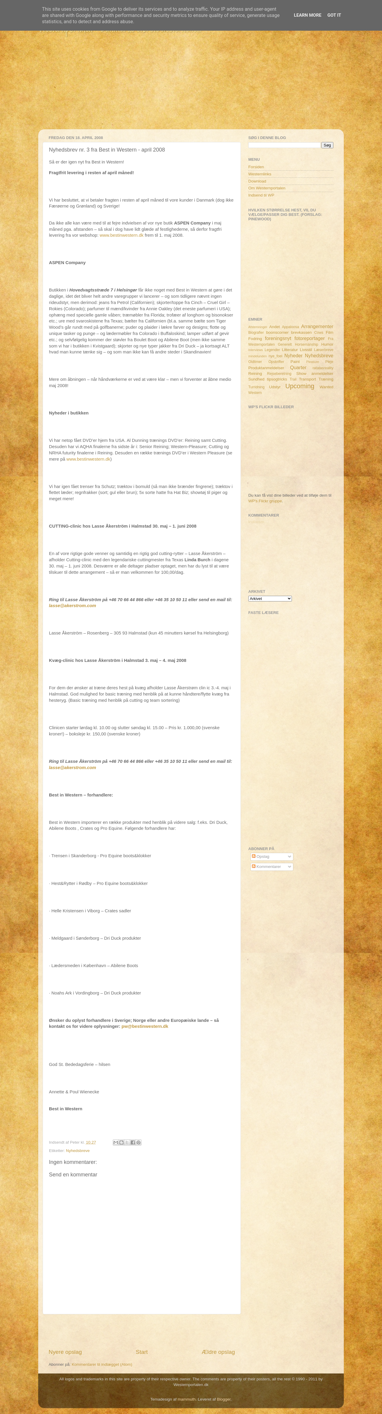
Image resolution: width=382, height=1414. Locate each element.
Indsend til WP (261, 195)
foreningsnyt (278, 338)
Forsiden (256, 167)
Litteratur (290, 349)
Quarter (298, 367)
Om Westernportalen (266, 188)
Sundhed (256, 379)
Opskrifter (276, 362)
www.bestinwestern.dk (122, 235)
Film (330, 332)
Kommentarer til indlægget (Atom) (102, 1364)
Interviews (255, 350)
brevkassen (301, 332)
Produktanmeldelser (266, 368)
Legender (272, 350)
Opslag (260, 856)
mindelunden (257, 356)
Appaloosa (290, 327)
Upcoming (299, 386)
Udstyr (275, 387)
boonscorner (277, 332)
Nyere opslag (65, 1352)
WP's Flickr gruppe (265, 501)
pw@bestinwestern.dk (144, 1026)
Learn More (307, 15)
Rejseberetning (279, 374)
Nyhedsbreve (78, 1150)
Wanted (326, 387)
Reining (255, 373)
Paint (295, 361)
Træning (325, 379)
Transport (307, 379)
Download (257, 181)
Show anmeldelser (314, 373)
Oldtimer (255, 362)
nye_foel (275, 356)
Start (142, 1352)
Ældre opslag (218, 1352)
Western (255, 393)
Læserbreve (323, 350)
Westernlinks (259, 174)
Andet (274, 327)
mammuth (186, 1399)
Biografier (256, 332)
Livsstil (306, 349)
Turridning (256, 387)
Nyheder (293, 355)
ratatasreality (322, 368)
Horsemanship (306, 344)
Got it (334, 15)
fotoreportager (309, 338)
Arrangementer (317, 326)
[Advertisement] (191, 87)
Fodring (255, 338)
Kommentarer (266, 866)
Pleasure (312, 362)
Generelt (285, 344)
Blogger (224, 1399)
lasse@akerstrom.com (72, 605)
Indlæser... (257, 522)
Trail (292, 379)
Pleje (329, 362)
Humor (327, 344)
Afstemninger (257, 327)
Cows (318, 332)
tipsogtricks (277, 379)
